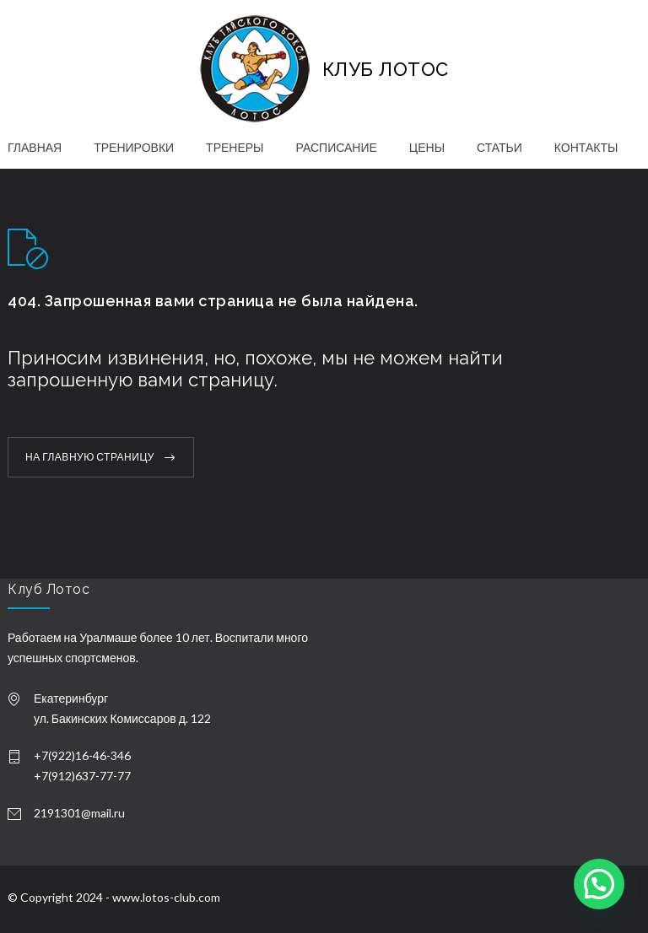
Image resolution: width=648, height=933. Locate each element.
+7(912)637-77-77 (82, 776)
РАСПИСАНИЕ (336, 147)
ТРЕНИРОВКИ (134, 147)
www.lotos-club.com (166, 897)
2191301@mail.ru (79, 813)
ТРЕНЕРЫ (234, 147)
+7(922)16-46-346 (82, 755)
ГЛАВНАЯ (35, 147)
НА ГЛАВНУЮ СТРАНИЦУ (89, 456)
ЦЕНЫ (427, 147)
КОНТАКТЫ (586, 147)
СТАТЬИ (499, 147)
